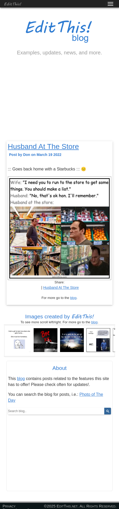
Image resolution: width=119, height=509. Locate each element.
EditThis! (12, 3)
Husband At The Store (43, 146)
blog (73, 298)
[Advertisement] (59, 103)
